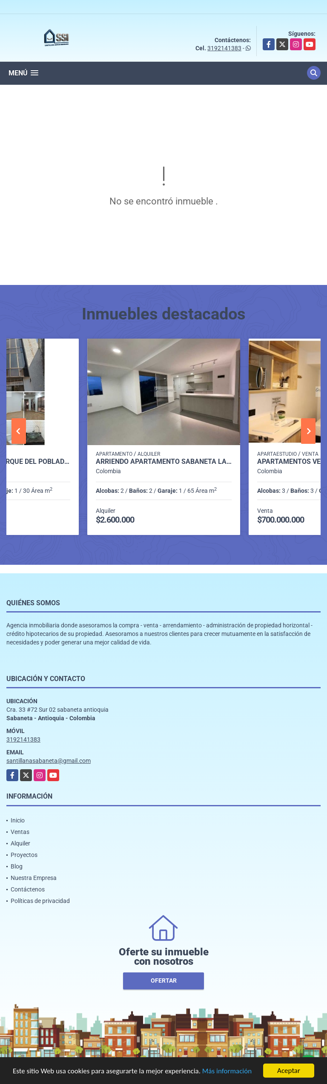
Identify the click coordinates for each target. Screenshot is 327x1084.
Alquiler (20, 843)
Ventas (20, 831)
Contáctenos (28, 889)
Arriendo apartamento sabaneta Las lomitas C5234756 (164, 461)
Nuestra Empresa (34, 877)
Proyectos (24, 854)
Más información (227, 1071)
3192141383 (224, 48)
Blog (17, 866)
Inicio (18, 820)
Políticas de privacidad (40, 900)
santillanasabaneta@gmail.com (48, 760)
